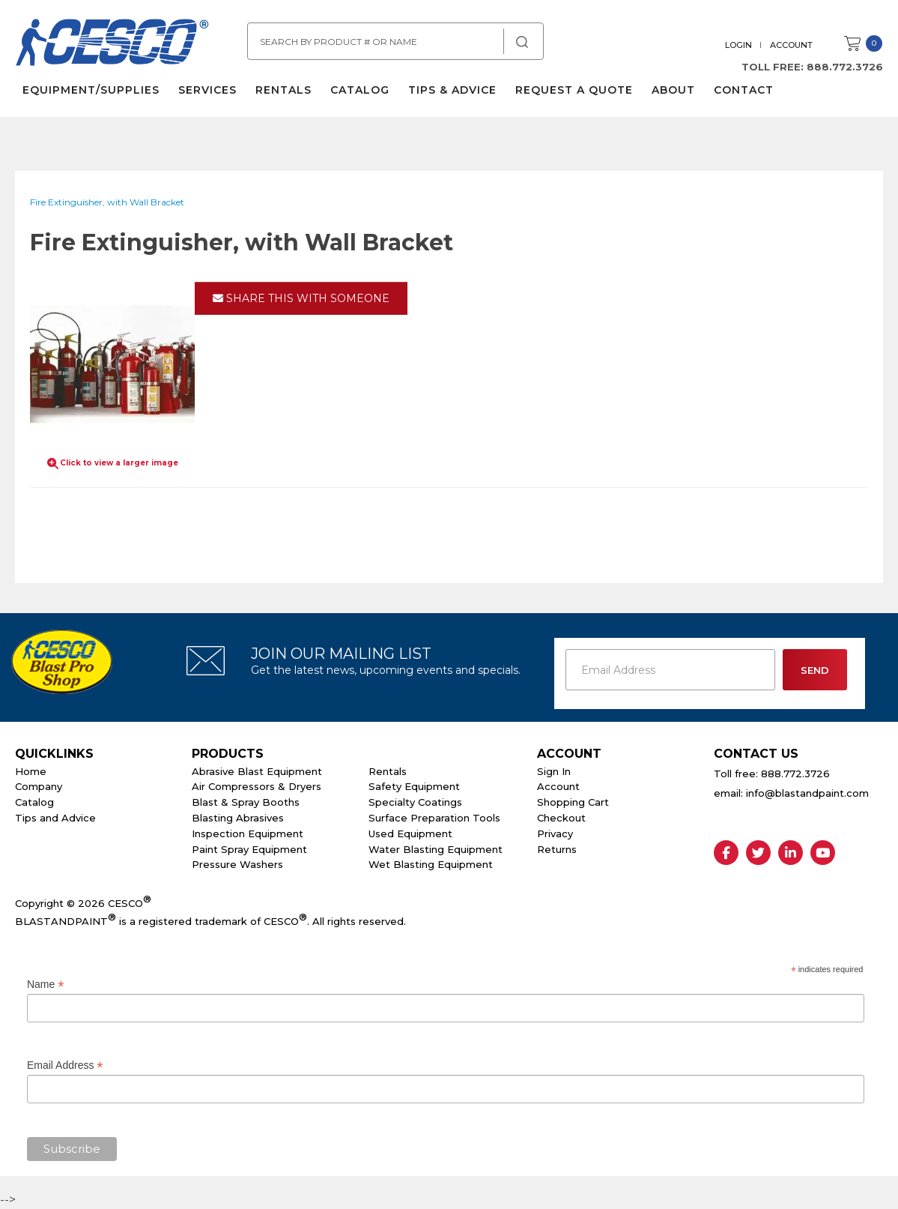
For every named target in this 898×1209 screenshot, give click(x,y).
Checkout (561, 818)
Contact (744, 90)
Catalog (359, 90)
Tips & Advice (452, 90)
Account (791, 45)
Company (38, 786)
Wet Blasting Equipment (430, 864)
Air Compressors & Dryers (256, 786)
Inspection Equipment (247, 833)
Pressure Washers (237, 864)
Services (207, 90)
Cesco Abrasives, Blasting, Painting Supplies (112, 44)
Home (30, 771)
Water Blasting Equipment (435, 849)
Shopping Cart (573, 802)
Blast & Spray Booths (246, 802)
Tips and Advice (55, 818)
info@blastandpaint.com (807, 793)
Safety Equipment (414, 786)
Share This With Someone (301, 298)
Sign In (554, 771)
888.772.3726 (845, 67)
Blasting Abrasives (238, 818)
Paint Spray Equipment (249, 849)
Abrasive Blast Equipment (257, 771)
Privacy (555, 833)
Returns (557, 849)
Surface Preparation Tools (434, 818)
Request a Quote (574, 90)
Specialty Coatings (415, 802)
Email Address (65, 1065)
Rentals (283, 90)
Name (45, 984)
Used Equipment (410, 833)
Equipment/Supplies (91, 90)
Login (738, 45)
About (673, 90)
